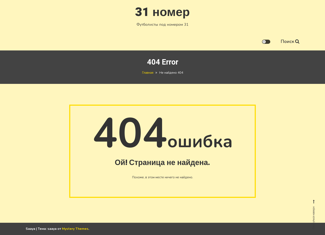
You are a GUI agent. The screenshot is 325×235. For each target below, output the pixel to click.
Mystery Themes (75, 228)
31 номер (162, 12)
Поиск (290, 41)
